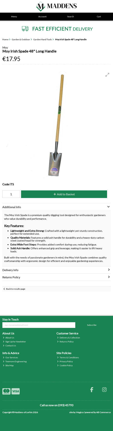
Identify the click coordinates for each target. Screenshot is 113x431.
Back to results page (15, 289)
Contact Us (9, 345)
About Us (8, 337)
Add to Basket (64, 194)
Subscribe (91, 325)
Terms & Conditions (68, 357)
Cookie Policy (65, 365)
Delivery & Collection (68, 337)
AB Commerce (103, 412)
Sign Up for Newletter (14, 341)
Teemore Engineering (14, 361)
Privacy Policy (65, 361)
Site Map (8, 365)
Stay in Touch (10, 319)
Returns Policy (65, 341)
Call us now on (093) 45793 (56, 405)
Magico (79, 412)
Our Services (10, 357)
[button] (107, 75)
